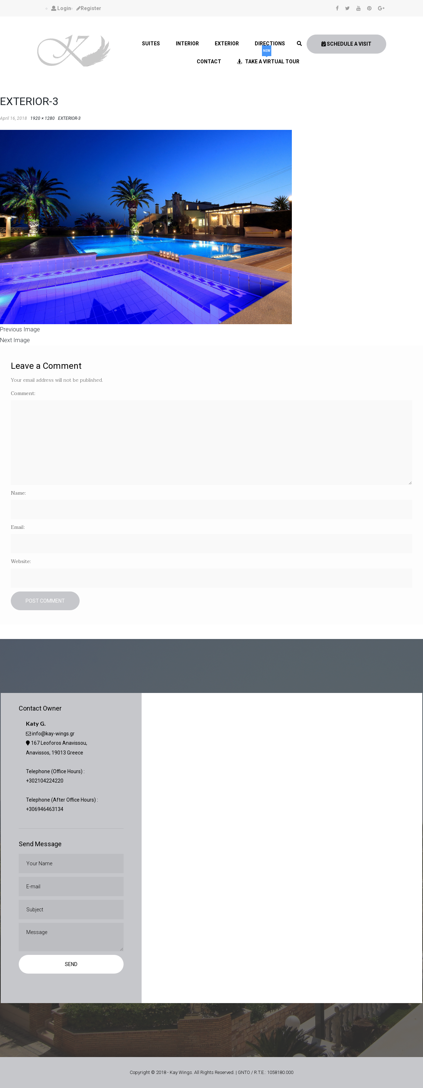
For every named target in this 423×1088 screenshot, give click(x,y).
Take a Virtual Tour (268, 58)
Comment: (23, 393)
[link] (299, 44)
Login (61, 8)
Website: (21, 561)
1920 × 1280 (42, 118)
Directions (270, 43)
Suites (151, 43)
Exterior (227, 43)
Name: (18, 493)
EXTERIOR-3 (69, 118)
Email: (18, 527)
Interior (187, 43)
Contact (209, 61)
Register (88, 8)
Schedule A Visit (346, 44)
